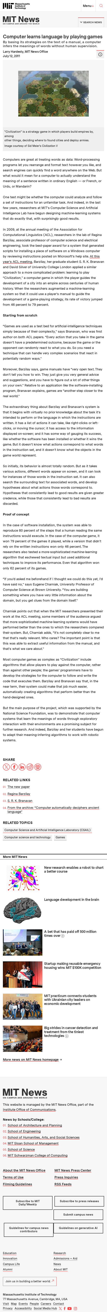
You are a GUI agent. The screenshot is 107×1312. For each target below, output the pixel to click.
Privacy (8, 1308)
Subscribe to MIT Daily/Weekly (28, 1202)
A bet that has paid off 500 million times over (70, 934)
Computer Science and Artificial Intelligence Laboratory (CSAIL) (47, 830)
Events (23, 1303)
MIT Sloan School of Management (33, 1143)
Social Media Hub (45, 1308)
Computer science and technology (27, 837)
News (57, 1264)
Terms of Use (13, 1177)
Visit (6, 1303)
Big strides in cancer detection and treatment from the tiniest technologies (71, 1032)
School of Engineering (24, 1131)
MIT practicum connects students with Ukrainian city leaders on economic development (70, 1000)
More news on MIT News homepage (31, 1059)
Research (60, 1253)
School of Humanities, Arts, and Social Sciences (44, 1137)
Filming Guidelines (17, 1184)
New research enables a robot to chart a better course (74, 870)
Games (60, 837)
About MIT (61, 1269)
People (34, 1303)
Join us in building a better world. (30, 1281)
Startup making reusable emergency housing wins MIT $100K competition (72, 966)
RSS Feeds (63, 1184)
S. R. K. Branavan (19, 801)
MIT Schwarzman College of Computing (37, 1155)
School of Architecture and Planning (35, 1125)
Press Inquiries (66, 1177)
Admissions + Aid (65, 1258)
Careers (46, 1303)
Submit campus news (78, 1214)
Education (9, 1253)
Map (14, 1303)
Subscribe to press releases (79, 1201)
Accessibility (23, 1308)
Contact (58, 1303)
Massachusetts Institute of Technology (30, 1294)
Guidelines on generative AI (78, 1228)
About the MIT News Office (24, 1170)
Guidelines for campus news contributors (29, 1229)
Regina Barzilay (18, 794)
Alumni (7, 1269)
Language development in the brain (71, 900)
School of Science (21, 1149)
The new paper (18, 787)
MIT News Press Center (72, 1170)
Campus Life (11, 1264)
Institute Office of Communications (29, 1109)
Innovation (10, 1258)
